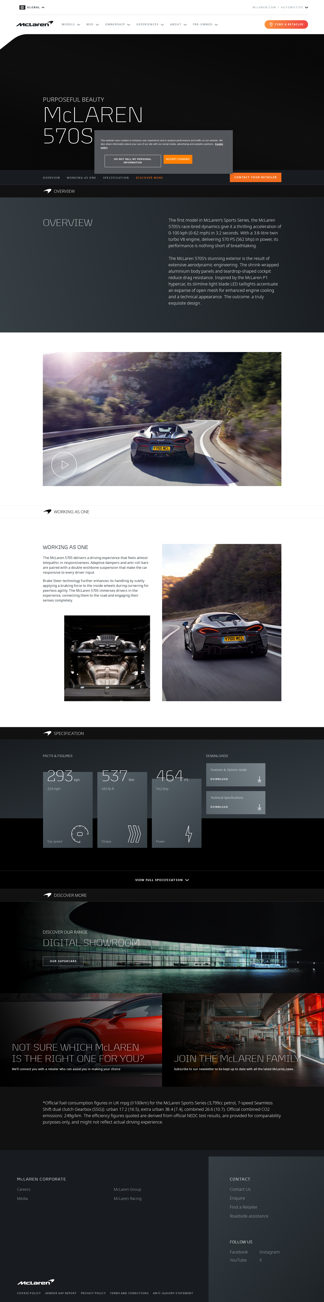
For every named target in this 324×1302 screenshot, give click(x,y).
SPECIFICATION (116, 178)
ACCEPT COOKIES (178, 159)
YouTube (238, 1260)
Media (22, 1198)
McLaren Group (127, 1189)
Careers (23, 1189)
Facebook (239, 1252)
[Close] (227, 135)
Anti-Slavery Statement (173, 1293)
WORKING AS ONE (81, 178)
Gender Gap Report (61, 1293)
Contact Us (240, 1189)
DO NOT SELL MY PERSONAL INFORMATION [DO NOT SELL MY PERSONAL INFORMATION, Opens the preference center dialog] (133, 161)
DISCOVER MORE (149, 178)
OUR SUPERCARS (63, 961)
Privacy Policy (93, 1293)
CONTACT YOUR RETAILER (255, 177)
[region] (163, 152)
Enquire (237, 1198)
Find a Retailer (244, 1207)
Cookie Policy (29, 1293)
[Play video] (64, 465)
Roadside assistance (249, 1216)
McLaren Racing (128, 1198)
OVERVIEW (51, 178)
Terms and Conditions (129, 1293)
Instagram (269, 1252)
